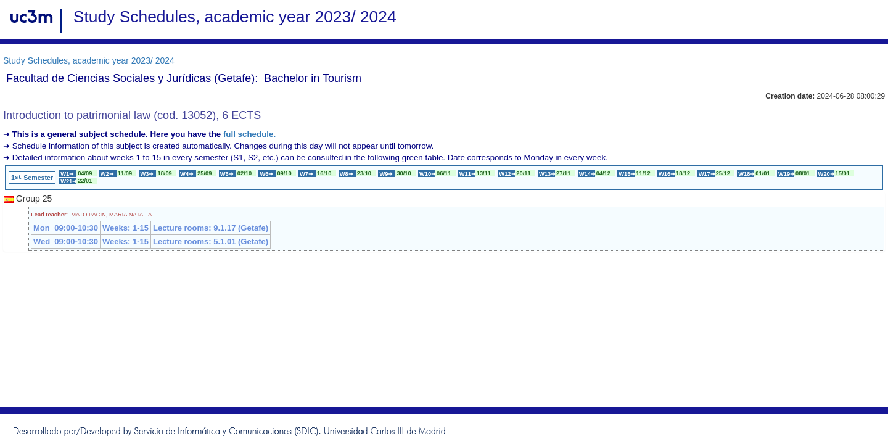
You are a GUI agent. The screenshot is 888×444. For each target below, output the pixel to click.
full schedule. (249, 134)
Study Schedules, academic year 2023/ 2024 (89, 60)
